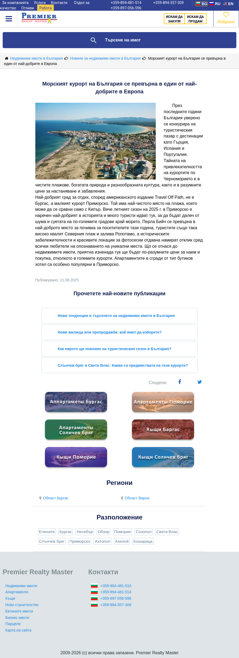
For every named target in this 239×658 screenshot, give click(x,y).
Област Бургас (53, 498)
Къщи (10, 598)
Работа (45, 8)
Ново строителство (22, 605)
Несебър (85, 531)
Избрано (226, 17)
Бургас (65, 531)
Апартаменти (16, 592)
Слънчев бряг (52, 541)
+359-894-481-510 (115, 586)
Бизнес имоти (17, 617)
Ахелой (122, 541)
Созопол (143, 531)
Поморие (122, 531)
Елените (47, 531)
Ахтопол (102, 541)
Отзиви (27, 8)
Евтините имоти (19, 611)
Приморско (79, 541)
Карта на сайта (18, 630)
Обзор (103, 531)
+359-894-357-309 (115, 605)
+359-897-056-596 (126, 8)
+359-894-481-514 (115, 592)
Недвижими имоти (21, 586)
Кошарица (143, 541)
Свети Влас (167, 531)
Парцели (13, 624)
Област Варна (135, 498)
